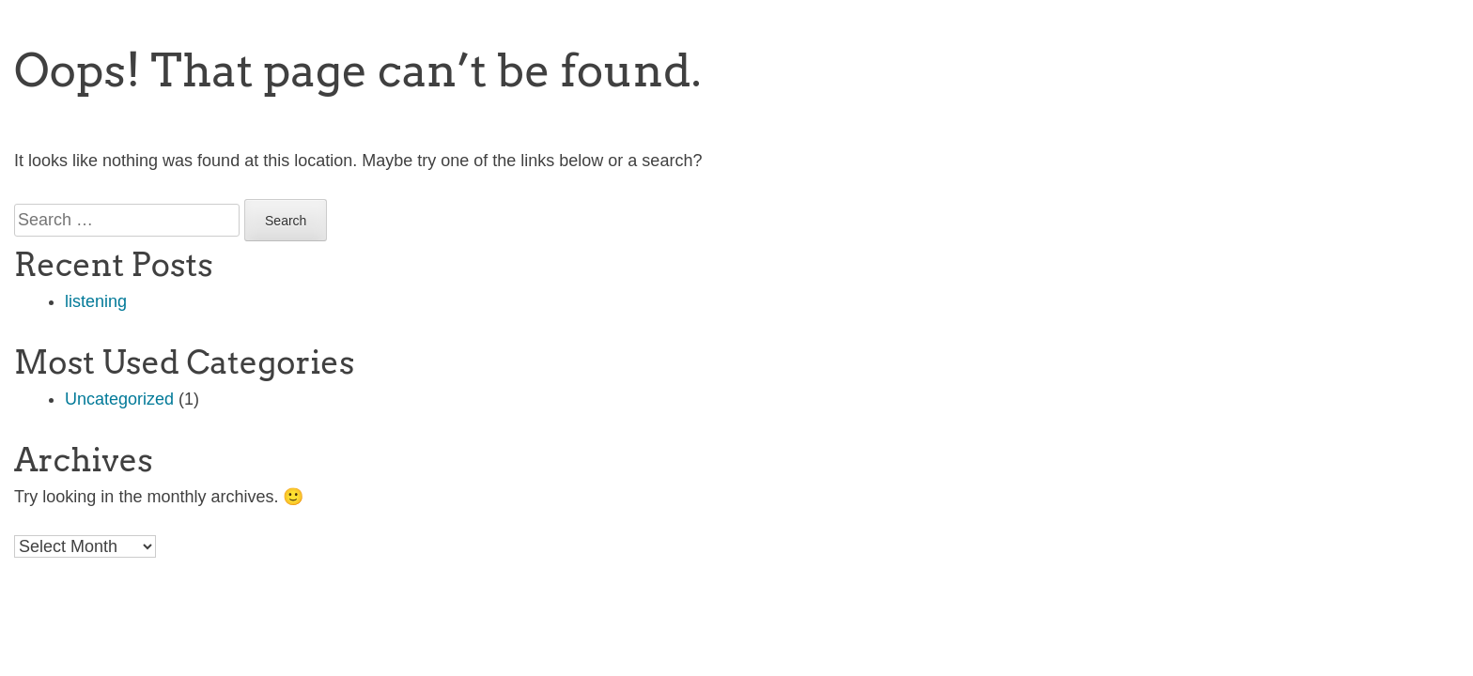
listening (96, 301)
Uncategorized (119, 399)
